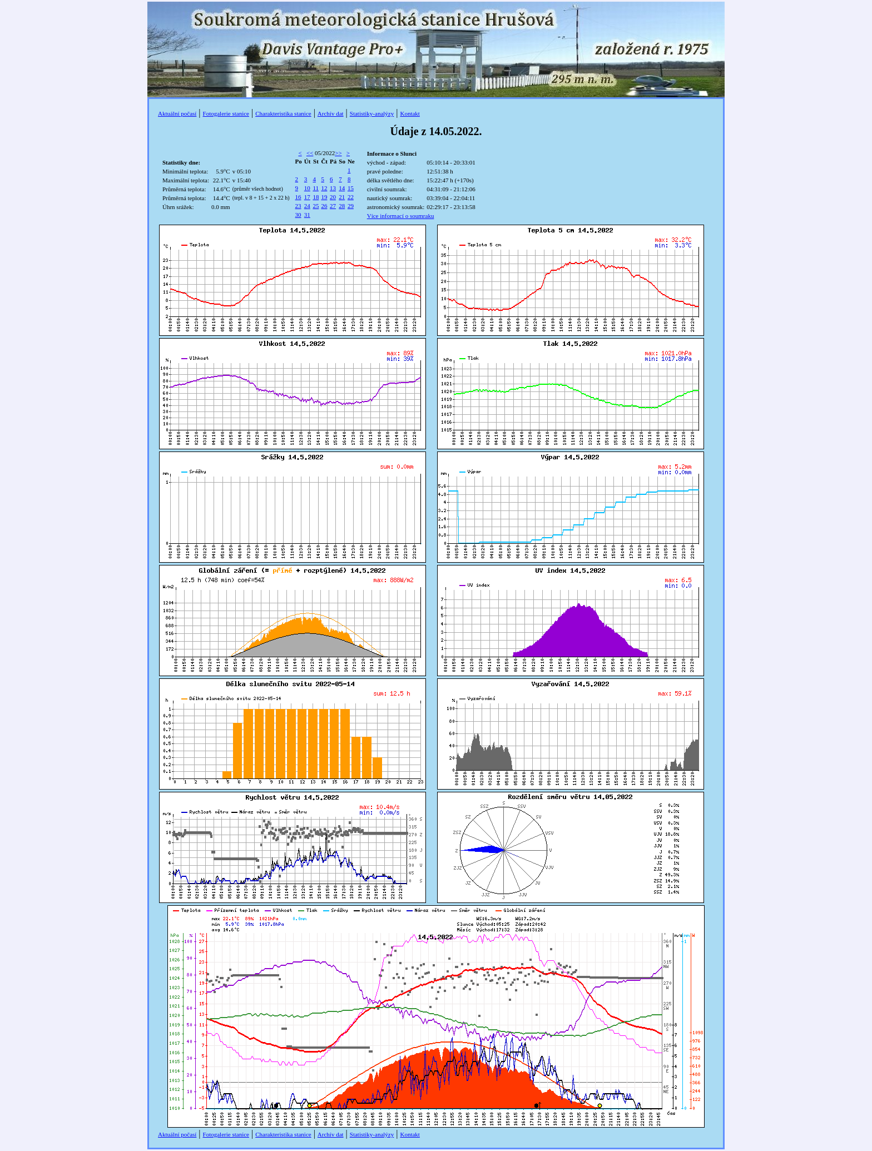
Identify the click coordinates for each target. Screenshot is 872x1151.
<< (309, 153)
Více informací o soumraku (400, 215)
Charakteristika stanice (283, 113)
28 (342, 205)
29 (351, 205)
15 (351, 188)
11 (316, 188)
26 (324, 205)
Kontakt (409, 113)
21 (342, 197)
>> (338, 153)
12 (324, 188)
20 (333, 197)
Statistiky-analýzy (372, 113)
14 (342, 188)
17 (307, 197)
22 (351, 197)
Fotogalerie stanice (226, 113)
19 (324, 197)
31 (307, 214)
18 (316, 197)
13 (333, 188)
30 (298, 214)
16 (298, 197)
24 (307, 205)
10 (307, 188)
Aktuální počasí (177, 113)
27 (333, 205)
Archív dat (331, 113)
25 (316, 205)
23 (298, 205)
